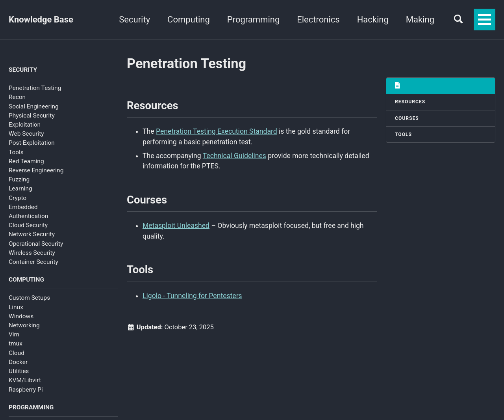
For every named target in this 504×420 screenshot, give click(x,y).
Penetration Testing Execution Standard (216, 131)
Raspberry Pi (26, 389)
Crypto (17, 198)
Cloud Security (28, 225)
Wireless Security (32, 252)
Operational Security (36, 243)
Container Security (33, 261)
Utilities (19, 371)
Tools (16, 152)
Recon (17, 97)
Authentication (28, 216)
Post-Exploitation (32, 142)
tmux (15, 343)
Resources (410, 102)
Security (134, 19)
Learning (20, 188)
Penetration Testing (35, 87)
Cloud (16, 353)
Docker (18, 362)
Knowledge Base (41, 19)
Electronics (318, 19)
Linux (16, 307)
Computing (188, 19)
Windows (21, 316)
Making (420, 19)
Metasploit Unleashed (176, 226)
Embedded (23, 207)
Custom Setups (29, 297)
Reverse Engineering (36, 170)
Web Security (26, 133)
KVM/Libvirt (25, 380)
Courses (407, 118)
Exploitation (25, 124)
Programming (253, 19)
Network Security (32, 234)
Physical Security (32, 115)
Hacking (373, 19)
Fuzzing (19, 179)
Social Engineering (34, 106)
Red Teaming (26, 161)
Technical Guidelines (234, 156)
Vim (14, 334)
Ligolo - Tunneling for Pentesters (192, 296)
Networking (24, 325)
